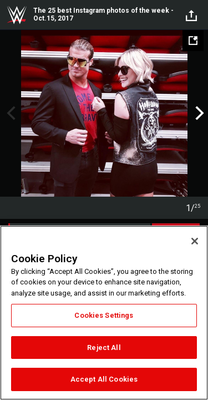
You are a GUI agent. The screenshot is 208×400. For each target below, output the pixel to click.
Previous (9, 113)
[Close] (194, 241)
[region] (104, 313)
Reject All (103, 347)
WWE (16, 15)
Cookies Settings (103, 315)
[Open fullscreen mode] (193, 40)
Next (198, 113)
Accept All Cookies (104, 379)
